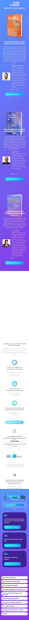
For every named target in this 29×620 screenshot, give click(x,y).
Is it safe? (4, 614)
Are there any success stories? (10, 598)
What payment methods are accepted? (13, 610)
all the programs (20, 505)
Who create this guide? (8, 606)
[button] (12, 89)
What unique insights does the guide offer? (14, 589)
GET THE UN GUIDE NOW (12, 527)
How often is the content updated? (11, 602)
